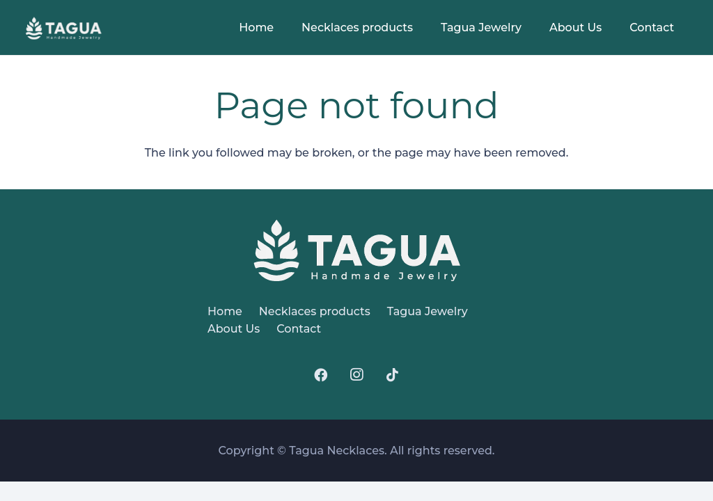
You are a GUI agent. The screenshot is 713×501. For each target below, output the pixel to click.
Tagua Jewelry (427, 311)
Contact (298, 328)
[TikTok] (392, 375)
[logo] (64, 28)
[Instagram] (356, 375)
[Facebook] (320, 375)
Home (224, 311)
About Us (233, 328)
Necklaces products (314, 311)
